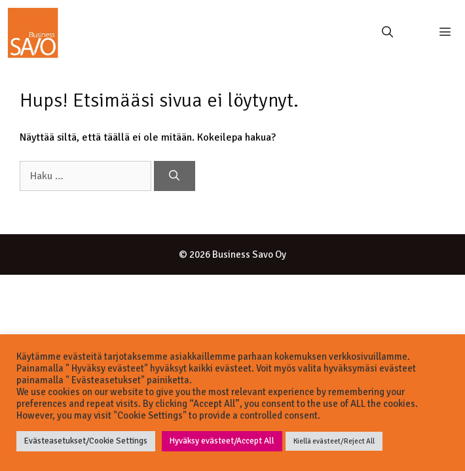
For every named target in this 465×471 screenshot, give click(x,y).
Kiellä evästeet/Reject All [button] (334, 441)
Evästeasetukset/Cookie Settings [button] (85, 441)
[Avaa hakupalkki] (387, 32)
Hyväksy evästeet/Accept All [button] (222, 441)
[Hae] (174, 176)
